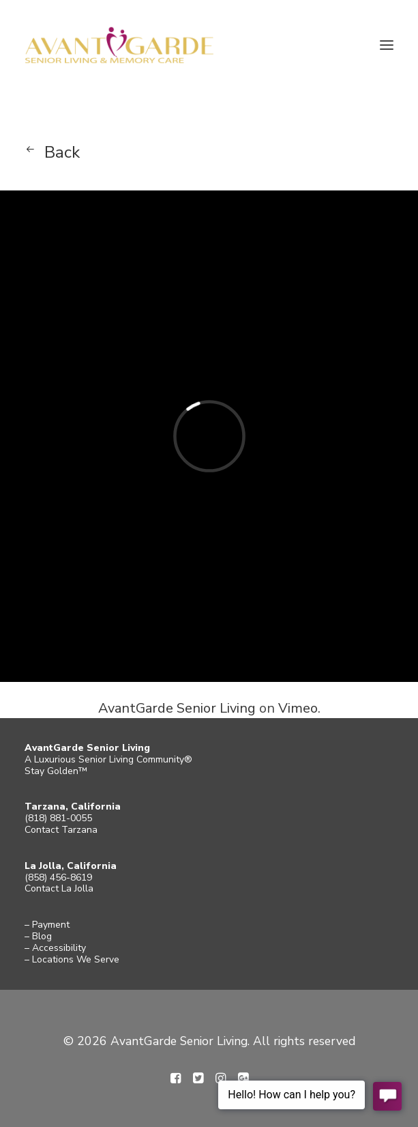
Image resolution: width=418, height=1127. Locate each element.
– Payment (47, 924)
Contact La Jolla (59, 888)
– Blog (38, 936)
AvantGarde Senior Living (177, 708)
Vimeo (298, 708)
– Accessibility (55, 947)
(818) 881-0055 (58, 818)
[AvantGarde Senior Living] (119, 45)
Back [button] (62, 152)
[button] (386, 45)
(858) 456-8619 (58, 877)
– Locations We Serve (72, 959)
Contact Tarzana (61, 829)
